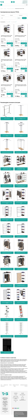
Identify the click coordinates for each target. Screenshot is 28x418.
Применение (20, 15)
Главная (1, 8)
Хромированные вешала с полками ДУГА (7, 224)
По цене (8, 21)
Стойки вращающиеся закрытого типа (21, 340)
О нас (22, 399)
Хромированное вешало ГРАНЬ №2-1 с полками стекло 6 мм (20, 63)
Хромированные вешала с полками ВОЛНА (7, 207)
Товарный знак (16, 403)
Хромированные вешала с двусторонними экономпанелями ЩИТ (21, 290)
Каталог (5, 8)
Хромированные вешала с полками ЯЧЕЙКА (7, 307)
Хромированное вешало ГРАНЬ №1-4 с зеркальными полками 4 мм (6, 63)
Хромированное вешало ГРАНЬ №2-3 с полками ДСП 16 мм (6, 89)
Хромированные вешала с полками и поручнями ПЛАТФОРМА (21, 190)
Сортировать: (3, 21)
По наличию (13, 21)
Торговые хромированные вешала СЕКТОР (21, 140)
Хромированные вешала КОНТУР (7, 156)
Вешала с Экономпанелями (21, 273)
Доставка (22, 401)
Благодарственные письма (15, 401)
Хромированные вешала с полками (21, 156)
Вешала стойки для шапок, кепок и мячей (7, 324)
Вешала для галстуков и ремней (7, 340)
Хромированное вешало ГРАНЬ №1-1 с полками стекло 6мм (6, 37)
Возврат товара (15, 399)
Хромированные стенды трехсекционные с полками (21, 173)
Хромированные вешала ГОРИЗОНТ (7, 240)
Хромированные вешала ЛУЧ (21, 240)
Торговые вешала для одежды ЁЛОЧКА (7, 140)
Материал (11, 15)
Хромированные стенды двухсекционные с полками (7, 173)
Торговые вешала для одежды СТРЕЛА (21, 123)
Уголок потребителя (7, 356)
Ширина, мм (3, 15)
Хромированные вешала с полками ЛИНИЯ (21, 207)
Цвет (7, 73)
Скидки (1, 389)
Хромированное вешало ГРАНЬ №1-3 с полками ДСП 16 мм (20, 37)
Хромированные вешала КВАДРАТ (7, 273)
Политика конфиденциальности (22, 403)
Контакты (26, 389)
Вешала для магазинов (10, 8)
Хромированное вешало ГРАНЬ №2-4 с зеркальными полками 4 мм (20, 90)
